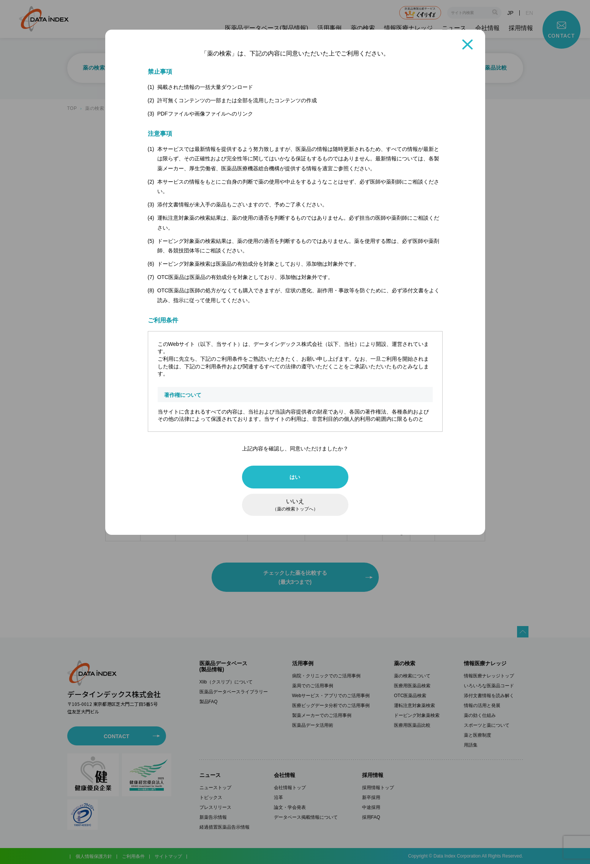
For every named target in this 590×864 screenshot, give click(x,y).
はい (295, 477)
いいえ (295, 505)
